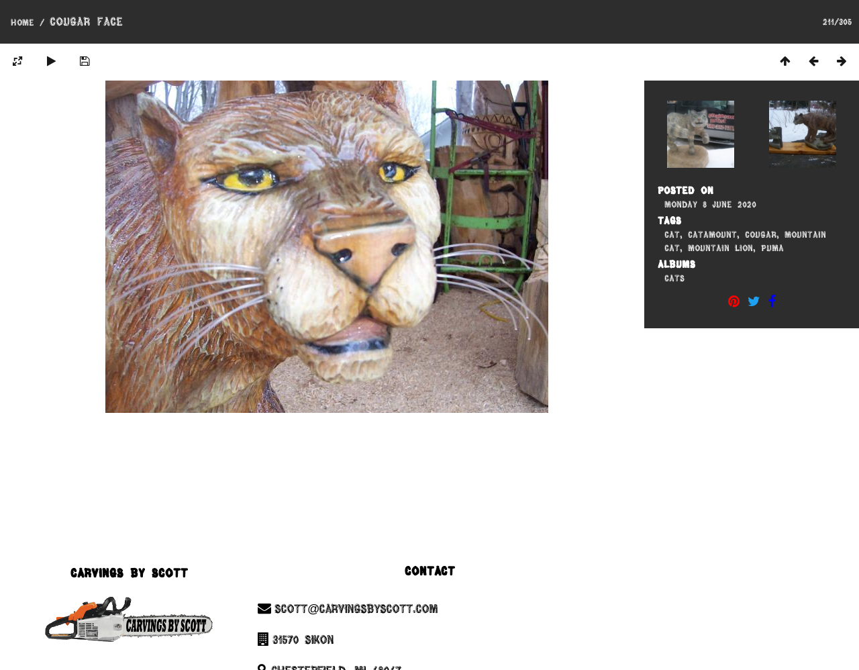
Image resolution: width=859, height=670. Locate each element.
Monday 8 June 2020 (710, 204)
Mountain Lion (720, 247)
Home (22, 22)
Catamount (712, 234)
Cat (672, 234)
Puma (772, 247)
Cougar (760, 234)
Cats (674, 278)
